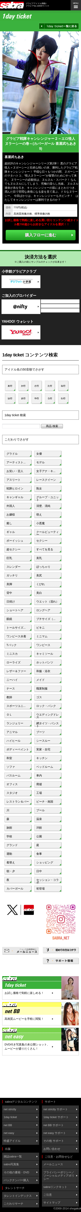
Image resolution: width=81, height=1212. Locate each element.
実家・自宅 (43, 749)
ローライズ (13, 662)
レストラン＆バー (17, 801)
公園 (39, 836)
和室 (9, 758)
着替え (10, 862)
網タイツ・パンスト (47, 724)
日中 (39, 871)
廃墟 (39, 784)
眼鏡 (9, 619)
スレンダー (13, 566)
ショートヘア (14, 610)
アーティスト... (16, 462)
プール (40, 810)
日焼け (10, 601)
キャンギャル (14, 497)
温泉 (39, 819)
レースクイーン (46, 479)
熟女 (39, 488)
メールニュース (53, 1164)
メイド (40, 679)
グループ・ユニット (47, 498)
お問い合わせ (51, 1148)
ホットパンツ (44, 662)
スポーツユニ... (16, 706)
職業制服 (42, 688)
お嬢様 (10, 514)
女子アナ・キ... (46, 471)
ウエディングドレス (47, 715)
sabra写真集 (11, 1164)
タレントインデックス (18, 1195)
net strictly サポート (55, 1109)
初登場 (40, 888)
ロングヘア (43, 610)
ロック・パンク (46, 706)
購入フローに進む (40, 235)
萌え (39, 514)
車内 (39, 775)
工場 (39, 793)
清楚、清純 (43, 506)
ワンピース (43, 645)
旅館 (9, 827)
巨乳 (9, 558)
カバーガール (14, 888)
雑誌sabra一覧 (13, 1156)
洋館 (39, 827)
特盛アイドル (12, 1140)
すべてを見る (44, 549)
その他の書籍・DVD (16, 1172)
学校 (9, 836)
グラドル (12, 453)
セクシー (42, 540)
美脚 (9, 584)
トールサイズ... (16, 627)
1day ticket (10, 1117)
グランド (12, 845)
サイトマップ (51, 1202)
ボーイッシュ (14, 540)
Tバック (11, 645)
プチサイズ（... (46, 619)
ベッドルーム (44, 766)
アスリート (13, 479)
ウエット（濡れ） (47, 601)
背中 (9, 592)
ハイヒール (13, 740)
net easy (9, 1133)
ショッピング (44, 862)
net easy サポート (54, 1133)
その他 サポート (53, 1140)
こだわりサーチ (13, 1203)
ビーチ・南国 (44, 801)
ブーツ (40, 732)
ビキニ (40, 627)
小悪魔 (40, 523)
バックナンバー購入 (16, 1180)
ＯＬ (9, 714)
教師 (9, 697)
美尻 (39, 575)
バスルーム (13, 775)
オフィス (12, 784)
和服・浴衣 (43, 671)
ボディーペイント (17, 749)
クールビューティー (47, 533)
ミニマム (42, 636)
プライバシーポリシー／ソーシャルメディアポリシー (58, 1176)
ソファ (10, 766)
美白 (39, 592)
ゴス (39, 697)
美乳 (39, 558)
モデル (40, 462)
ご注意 (47, 1194)
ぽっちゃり (43, 566)
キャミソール (44, 653)
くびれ (40, 584)
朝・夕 (10, 871)
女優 (39, 453)
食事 (39, 853)
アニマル (12, 732)
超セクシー (13, 549)
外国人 (10, 506)
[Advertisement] (21, 1077)
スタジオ (12, 793)
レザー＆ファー (16, 671)
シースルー (43, 740)
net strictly (10, 1109)
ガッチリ (12, 575)
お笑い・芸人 (14, 471)
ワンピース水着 (16, 636)
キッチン (42, 758)
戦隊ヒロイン (14, 488)
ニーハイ (12, 679)
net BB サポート (53, 1125)
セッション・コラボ (47, 880)
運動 (9, 853)
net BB (8, 1125)
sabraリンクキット (55, 1187)
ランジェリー (14, 723)
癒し (9, 523)
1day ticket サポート (56, 1117)
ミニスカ (12, 653)
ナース (10, 688)
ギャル (10, 532)
